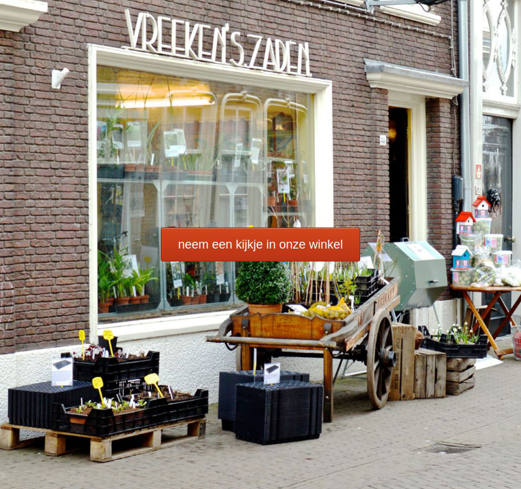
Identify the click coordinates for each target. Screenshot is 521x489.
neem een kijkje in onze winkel (260, 244)
